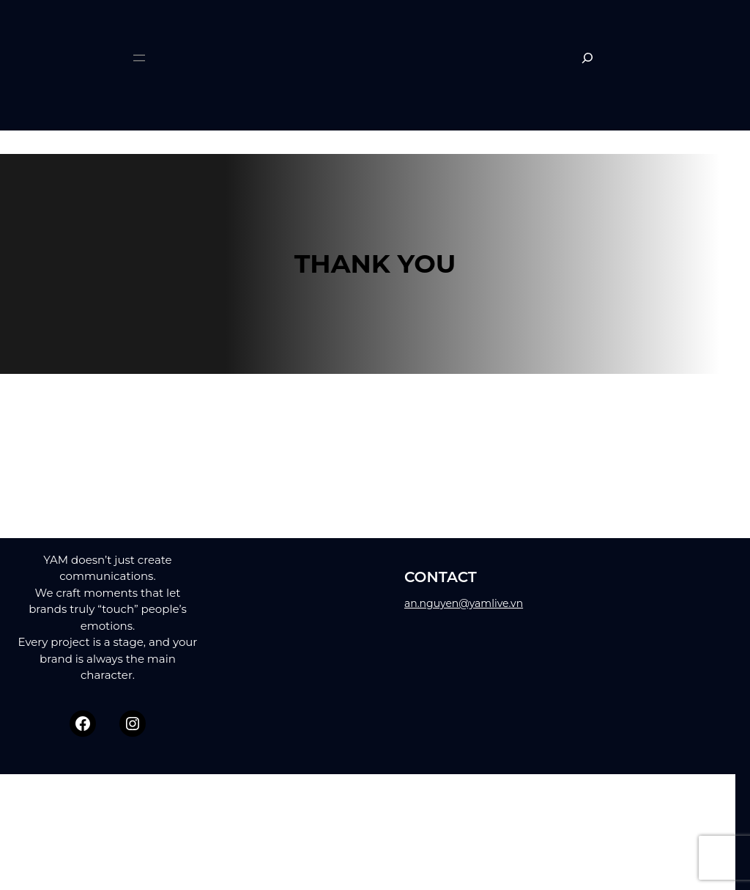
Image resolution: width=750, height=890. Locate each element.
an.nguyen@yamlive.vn (463, 603)
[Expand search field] (587, 57)
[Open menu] (139, 58)
